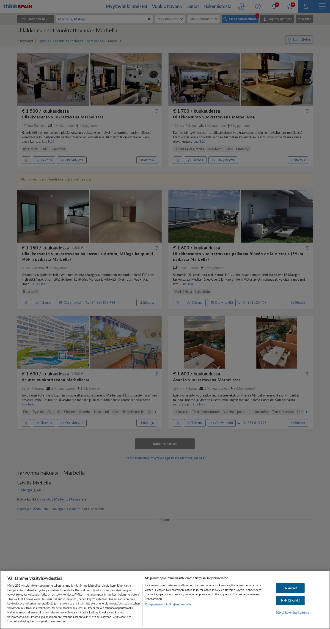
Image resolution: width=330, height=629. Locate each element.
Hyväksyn (290, 588)
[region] (165, 600)
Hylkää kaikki (290, 600)
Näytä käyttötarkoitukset (293, 613)
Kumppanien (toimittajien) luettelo (168, 604)
